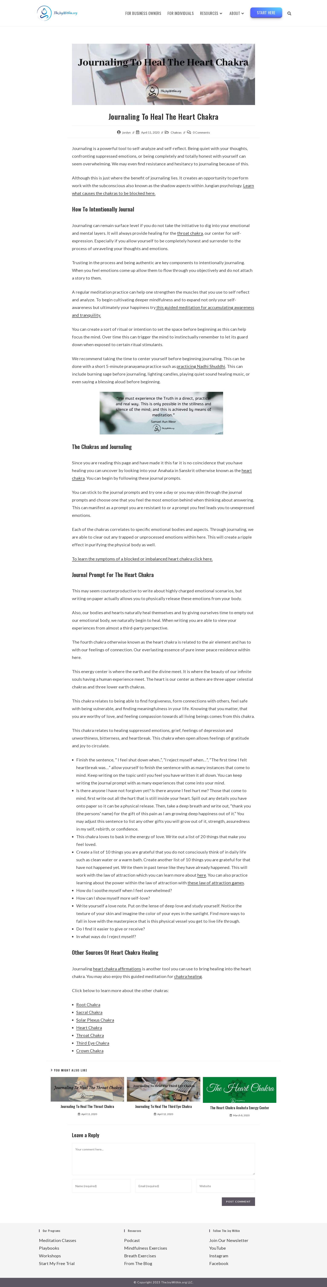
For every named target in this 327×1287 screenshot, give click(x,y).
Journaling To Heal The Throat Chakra (87, 1106)
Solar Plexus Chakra (95, 1019)
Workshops (50, 1255)
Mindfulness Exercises (145, 1248)
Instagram (218, 1255)
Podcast (132, 1240)
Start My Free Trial (57, 1263)
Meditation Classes (57, 1240)
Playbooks (49, 1248)
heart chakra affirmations (117, 968)
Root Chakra (88, 1004)
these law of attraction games (216, 882)
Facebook (218, 1263)
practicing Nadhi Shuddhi (201, 366)
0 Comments (201, 132)
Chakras (176, 132)
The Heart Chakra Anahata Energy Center (239, 1107)
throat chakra (190, 233)
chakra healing (188, 976)
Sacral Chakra (89, 1012)
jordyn (126, 132)
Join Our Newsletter (228, 1240)
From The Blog (138, 1263)
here (201, 874)
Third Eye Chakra (92, 1042)
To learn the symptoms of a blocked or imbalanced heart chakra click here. (142, 558)
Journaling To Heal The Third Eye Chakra (163, 1106)
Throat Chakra (90, 1035)
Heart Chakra (89, 1027)
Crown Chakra (89, 1050)
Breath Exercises (140, 1255)
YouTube (217, 1248)
